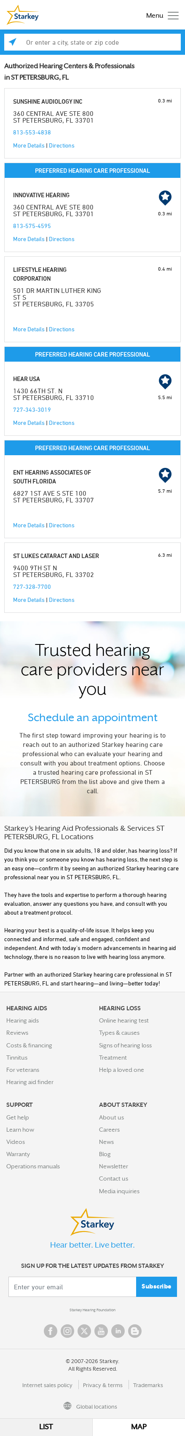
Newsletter (113, 1166)
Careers (109, 1129)
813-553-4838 (32, 132)
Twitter (84, 1331)
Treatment (113, 1057)
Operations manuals (33, 1166)
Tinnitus (16, 1057)
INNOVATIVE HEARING (41, 195)
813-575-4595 (32, 225)
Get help (17, 1117)
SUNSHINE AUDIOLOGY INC (47, 101)
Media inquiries (119, 1191)
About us (111, 1117)
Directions (62, 145)
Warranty (18, 1154)
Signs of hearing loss (125, 1045)
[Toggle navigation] (160, 15)
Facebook (50, 1331)
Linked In (118, 1331)
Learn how (20, 1129)
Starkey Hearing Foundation (92, 1310)
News (106, 1141)
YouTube (101, 1331)
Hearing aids (22, 1020)
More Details (29, 145)
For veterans (22, 1069)
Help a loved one (121, 1069)
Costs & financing (29, 1045)
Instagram (67, 1331)
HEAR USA (26, 378)
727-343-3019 (32, 409)
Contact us (113, 1178)
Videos (15, 1141)
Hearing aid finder (30, 1082)
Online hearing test (124, 1020)
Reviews (17, 1032)
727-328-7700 (32, 586)
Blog (105, 1154)
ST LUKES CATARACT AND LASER (56, 555)
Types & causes (119, 1032)
